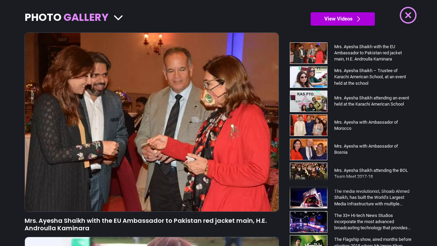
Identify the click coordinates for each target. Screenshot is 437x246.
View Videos (342, 19)
